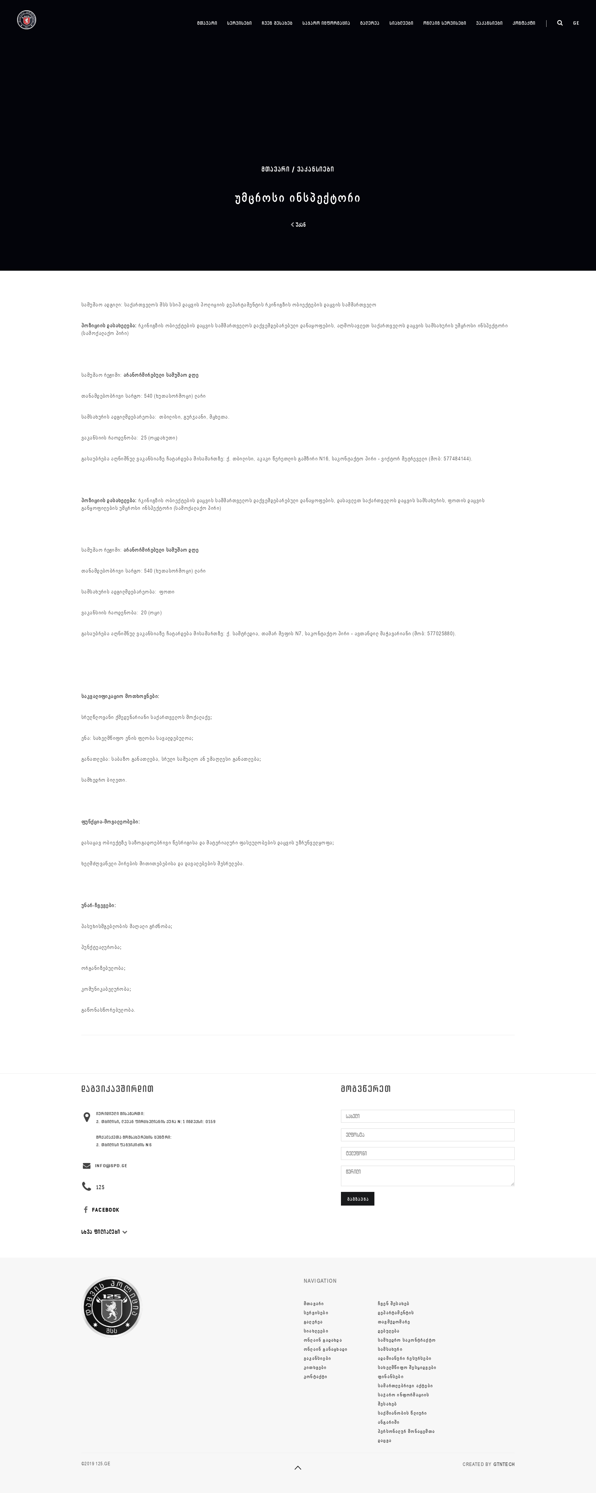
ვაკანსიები (489, 23)
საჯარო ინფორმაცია (326, 23)
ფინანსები (391, 1377)
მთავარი (207, 23)
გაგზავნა (358, 1199)
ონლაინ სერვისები (444, 23)
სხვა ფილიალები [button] (104, 1232)
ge (576, 23)
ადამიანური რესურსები (404, 1358)
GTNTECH (504, 1464)
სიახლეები (402, 23)
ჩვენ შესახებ (277, 23)
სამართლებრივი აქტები (405, 1386)
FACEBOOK (100, 1210)
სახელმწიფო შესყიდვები (407, 1367)
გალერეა (370, 23)
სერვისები (239, 23)
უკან (298, 225)
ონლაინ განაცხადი (325, 1349)
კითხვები (315, 1367)
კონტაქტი (524, 23)
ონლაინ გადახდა (323, 1340)
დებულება (389, 1331)
